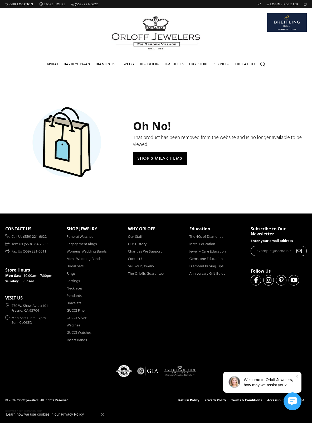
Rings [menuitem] (71, 273)
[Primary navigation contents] (156, 64)
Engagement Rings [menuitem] (82, 243)
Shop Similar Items (160, 158)
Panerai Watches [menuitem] (80, 236)
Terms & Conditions (246, 400)
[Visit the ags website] (180, 371)
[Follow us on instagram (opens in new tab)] (268, 280)
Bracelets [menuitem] (74, 303)
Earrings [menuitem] (73, 280)
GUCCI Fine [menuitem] (76, 310)
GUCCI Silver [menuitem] (77, 317)
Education (245, 64)
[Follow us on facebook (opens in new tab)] (256, 280)
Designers (149, 64)
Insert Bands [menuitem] (77, 340)
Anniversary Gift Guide (207, 273)
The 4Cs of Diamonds (206, 236)
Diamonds (105, 64)
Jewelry (127, 64)
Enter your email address (272, 240)
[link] (19, 4)
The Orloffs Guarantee (146, 273)
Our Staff (135, 236)
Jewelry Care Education (207, 251)
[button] (259, 4)
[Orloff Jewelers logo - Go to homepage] (156, 32)
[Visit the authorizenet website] (124, 371)
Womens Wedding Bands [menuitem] (87, 251)
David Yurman (77, 64)
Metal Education (202, 243)
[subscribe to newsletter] (299, 251)
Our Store (198, 64)
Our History (137, 243)
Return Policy (188, 400)
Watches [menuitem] (73, 325)
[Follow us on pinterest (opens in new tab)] (281, 280)
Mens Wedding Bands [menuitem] (84, 258)
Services (222, 64)
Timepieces (174, 64)
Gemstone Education (206, 258)
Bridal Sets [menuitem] (75, 266)
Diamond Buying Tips (206, 266)
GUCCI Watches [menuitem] (79, 332)
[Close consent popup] (102, 414)
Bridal (52, 64)
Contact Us (136, 258)
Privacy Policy (215, 400)
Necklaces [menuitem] (75, 288)
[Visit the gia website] (147, 371)
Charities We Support (145, 251)
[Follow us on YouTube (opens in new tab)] (294, 280)
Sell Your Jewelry (141, 266)
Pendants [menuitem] (74, 295)
